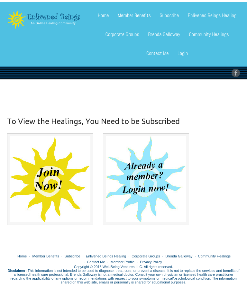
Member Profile (123, 262)
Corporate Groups (122, 34)
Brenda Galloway (164, 34)
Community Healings (209, 34)
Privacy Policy (151, 262)
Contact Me (157, 53)
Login (183, 53)
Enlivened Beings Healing (212, 15)
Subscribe (169, 15)
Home (103, 15)
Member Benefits (134, 15)
